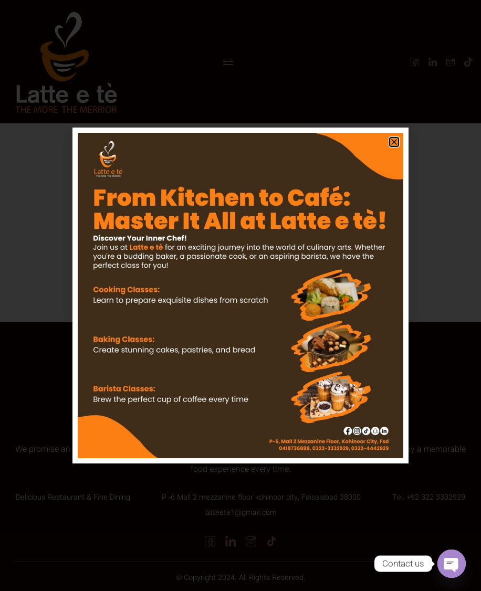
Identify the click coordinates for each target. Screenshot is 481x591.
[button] (394, 142)
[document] (240, 295)
